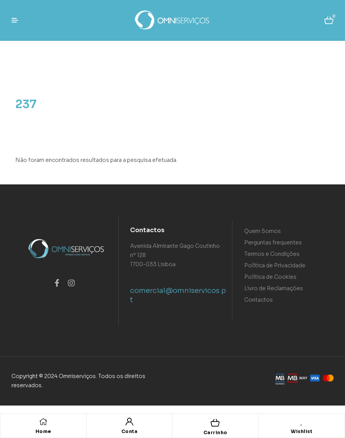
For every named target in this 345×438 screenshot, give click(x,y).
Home (43, 431)
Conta (129, 431)
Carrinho (215, 432)
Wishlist (301, 431)
